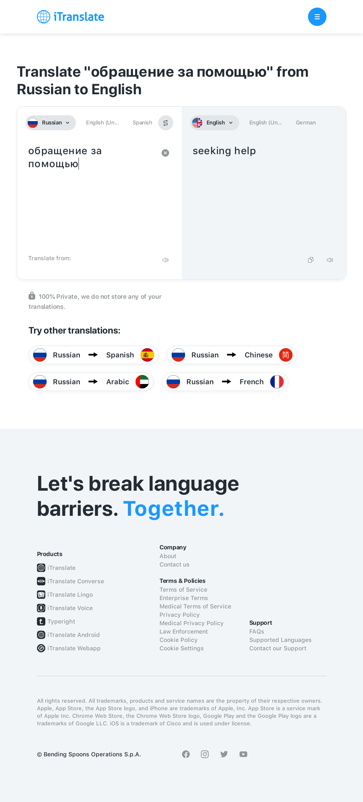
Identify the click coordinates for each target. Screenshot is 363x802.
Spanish (142, 122)
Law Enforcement (183, 631)
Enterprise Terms (183, 598)
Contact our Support (277, 648)
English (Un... (102, 122)
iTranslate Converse (75, 581)
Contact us (174, 564)
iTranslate (61, 567)
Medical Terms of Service (195, 606)
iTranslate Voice (70, 608)
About (167, 556)
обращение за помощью (91, 197)
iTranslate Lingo (70, 594)
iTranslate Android (73, 634)
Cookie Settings (181, 648)
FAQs (256, 631)
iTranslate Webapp (74, 648)
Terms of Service (183, 589)
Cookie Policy (178, 639)
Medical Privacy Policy (191, 623)
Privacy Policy (179, 614)
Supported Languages (280, 639)
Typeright (61, 621)
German (306, 122)
